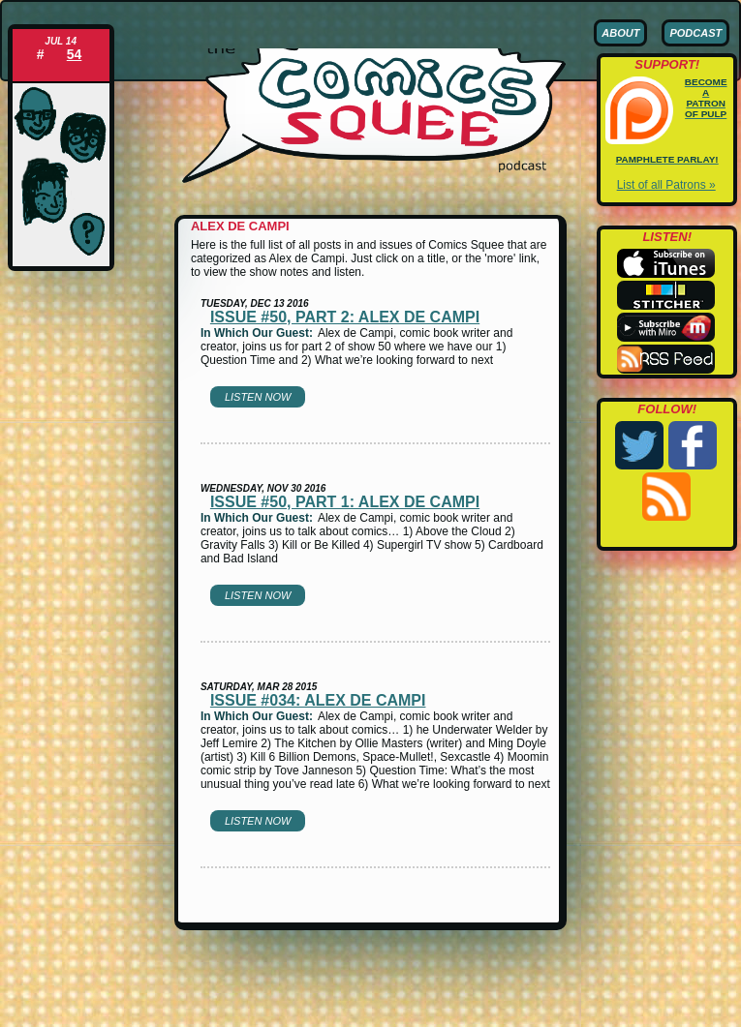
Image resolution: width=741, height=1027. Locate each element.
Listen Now (258, 397)
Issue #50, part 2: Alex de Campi (344, 317)
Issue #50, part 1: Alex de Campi (344, 502)
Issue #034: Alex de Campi (318, 700)
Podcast (695, 33)
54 (74, 54)
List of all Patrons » (666, 185)
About (620, 33)
